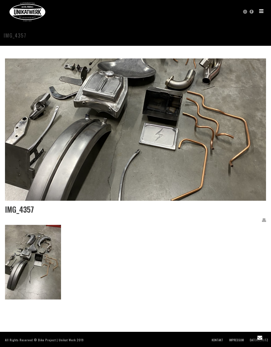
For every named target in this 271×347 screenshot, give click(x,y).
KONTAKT (217, 340)
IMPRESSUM (236, 340)
